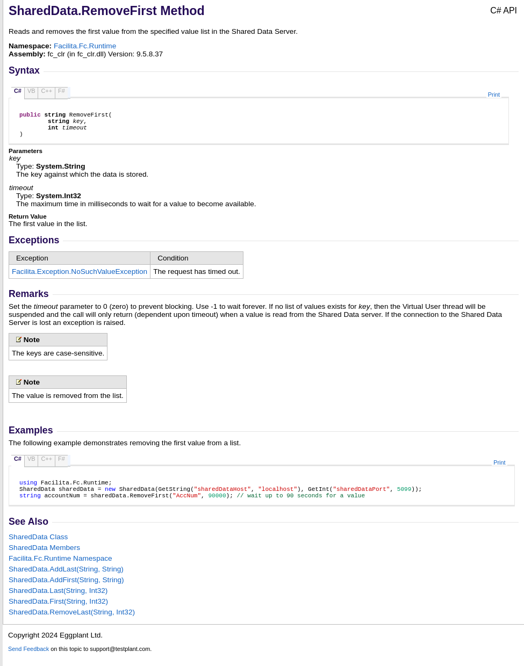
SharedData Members (44, 559)
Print (494, 94)
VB (31, 91)
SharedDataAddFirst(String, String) (66, 591)
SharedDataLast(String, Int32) (58, 602)
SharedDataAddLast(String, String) (66, 580)
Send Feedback (28, 660)
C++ (46, 91)
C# (17, 91)
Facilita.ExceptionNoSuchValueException (79, 278)
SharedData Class (38, 548)
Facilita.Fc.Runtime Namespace (60, 570)
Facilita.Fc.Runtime (85, 46)
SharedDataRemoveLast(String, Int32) (72, 623)
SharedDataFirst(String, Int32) (58, 613)
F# (61, 91)
